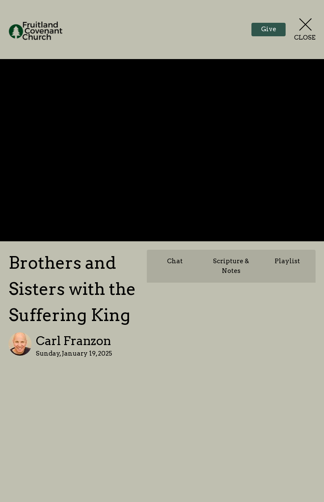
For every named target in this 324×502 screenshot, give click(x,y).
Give (268, 29)
